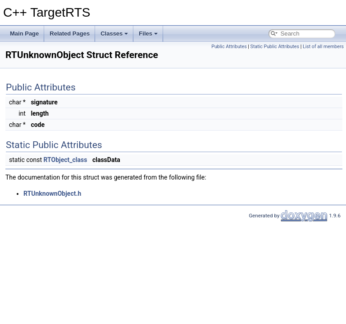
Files (148, 33)
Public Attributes (229, 47)
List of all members (323, 47)
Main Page (24, 33)
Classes (114, 33)
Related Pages (70, 33)
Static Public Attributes (274, 47)
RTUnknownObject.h (52, 193)
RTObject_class (65, 159)
